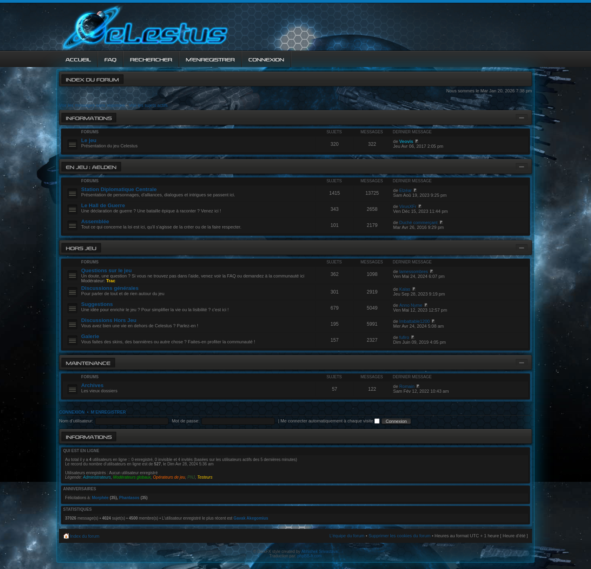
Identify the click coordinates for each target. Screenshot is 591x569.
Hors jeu (81, 247)
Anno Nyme (410, 305)
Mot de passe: (185, 420)
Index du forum (92, 79)
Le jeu (88, 140)
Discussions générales (109, 288)
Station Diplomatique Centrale (118, 189)
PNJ (191, 477)
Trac (111, 280)
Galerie (90, 336)
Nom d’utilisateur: (76, 420)
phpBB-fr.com (309, 556)
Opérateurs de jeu (169, 477)
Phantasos (129, 498)
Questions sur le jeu (106, 270)
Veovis (406, 141)
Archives (92, 385)
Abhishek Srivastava (319, 551)
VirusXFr (407, 206)
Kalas (404, 289)
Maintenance (88, 362)
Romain (406, 386)
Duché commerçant (418, 222)
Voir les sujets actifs (148, 105)
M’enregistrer (108, 412)
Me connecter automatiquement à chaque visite (330, 420)
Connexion (72, 412)
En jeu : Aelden (91, 166)
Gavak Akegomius (251, 518)
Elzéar (405, 190)
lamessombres (413, 271)
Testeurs (204, 477)
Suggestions (97, 304)
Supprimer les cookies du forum (399, 535)
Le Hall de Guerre (103, 205)
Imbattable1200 (414, 321)
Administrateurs (97, 477)
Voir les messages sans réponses (92, 105)
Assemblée (95, 221)
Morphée (100, 498)
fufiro (404, 337)
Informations (89, 117)
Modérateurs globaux (132, 477)
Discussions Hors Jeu (108, 320)
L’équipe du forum (346, 535)
